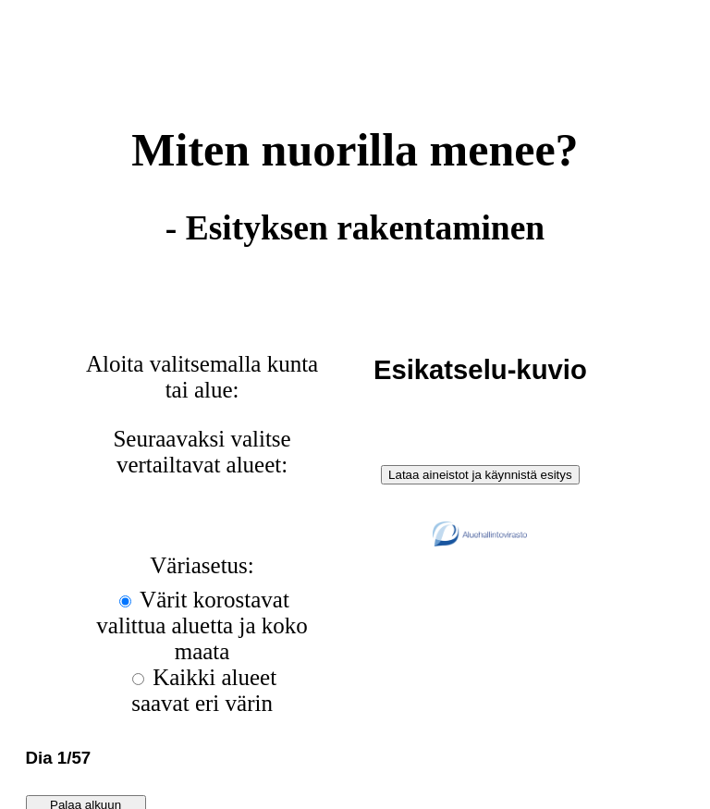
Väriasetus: (201, 565)
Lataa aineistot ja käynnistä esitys (480, 475)
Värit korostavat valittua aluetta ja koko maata (201, 625)
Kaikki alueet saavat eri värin (203, 690)
